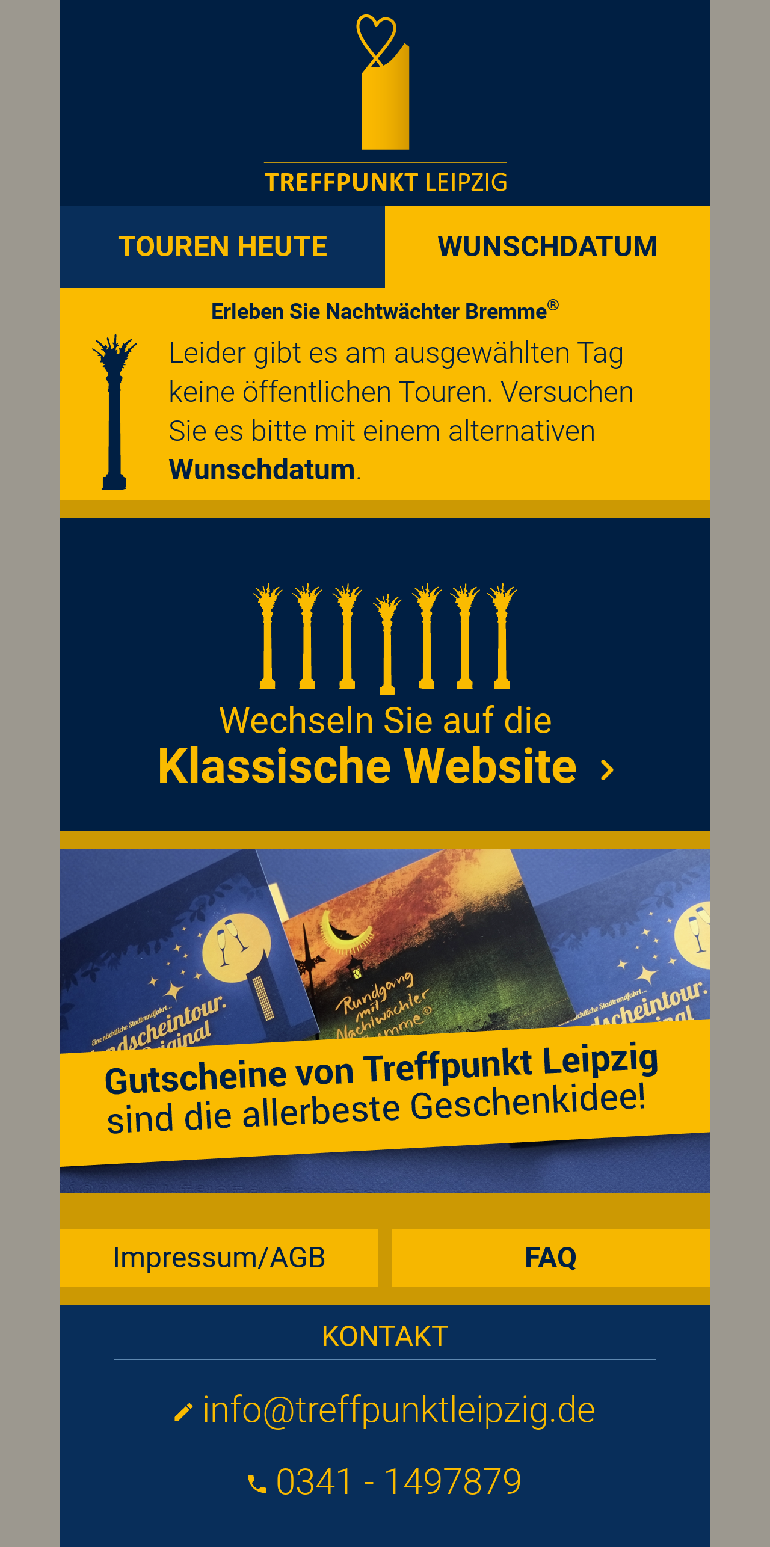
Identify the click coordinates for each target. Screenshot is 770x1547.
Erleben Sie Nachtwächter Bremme (385, 311)
